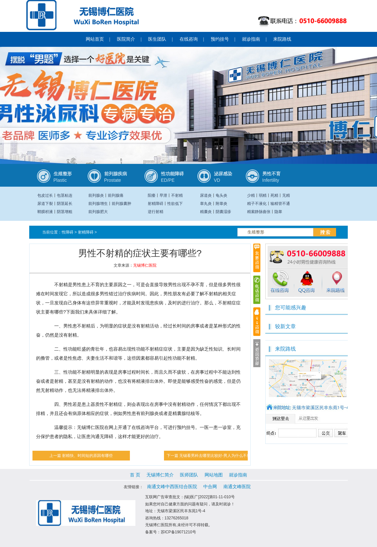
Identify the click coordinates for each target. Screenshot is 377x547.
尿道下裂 (45, 203)
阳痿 (152, 195)
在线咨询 (189, 39)
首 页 (135, 474)
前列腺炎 (96, 195)
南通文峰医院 (237, 486)
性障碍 (67, 232)
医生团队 (157, 39)
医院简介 (126, 39)
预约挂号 (220, 39)
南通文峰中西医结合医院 (172, 486)
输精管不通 (280, 203)
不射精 (177, 195)
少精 (251, 195)
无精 (286, 195)
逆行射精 (155, 211)
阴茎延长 (64, 203)
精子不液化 (257, 203)
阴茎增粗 (64, 211)
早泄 (163, 195)
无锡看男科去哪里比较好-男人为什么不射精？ (218, 455)
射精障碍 (155, 203)
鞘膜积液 (45, 211)
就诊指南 (251, 39)
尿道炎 (206, 195)
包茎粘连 (64, 195)
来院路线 (282, 39)
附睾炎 (221, 203)
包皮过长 (45, 195)
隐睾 (278, 211)
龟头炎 (221, 195)
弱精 (263, 195)
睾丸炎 (206, 203)
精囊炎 (206, 211)
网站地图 (214, 474)
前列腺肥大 (98, 211)
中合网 (210, 486)
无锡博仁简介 (160, 474)
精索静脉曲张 (258, 211)
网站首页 (95, 39)
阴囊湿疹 (223, 211)
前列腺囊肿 (121, 203)
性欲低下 (175, 203)
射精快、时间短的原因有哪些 (87, 455)
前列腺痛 (115, 195)
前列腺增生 (98, 203)
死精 (274, 195)
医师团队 (189, 474)
